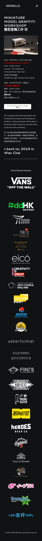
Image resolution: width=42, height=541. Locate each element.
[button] (37, 6)
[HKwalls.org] (13, 6)
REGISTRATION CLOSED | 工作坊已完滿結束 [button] (17, 106)
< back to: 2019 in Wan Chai (19, 150)
